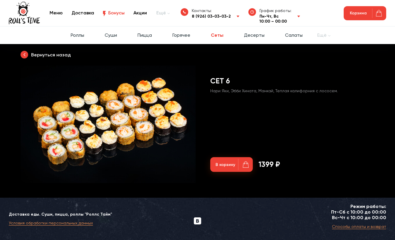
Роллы (77, 35)
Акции (140, 13)
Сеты (217, 35)
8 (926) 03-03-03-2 (211, 16)
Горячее (181, 35)
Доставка (83, 13)
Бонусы (116, 13)
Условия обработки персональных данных (51, 223)
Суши (111, 35)
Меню (56, 13)
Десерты (254, 35)
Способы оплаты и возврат (359, 226)
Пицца (145, 35)
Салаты (294, 35)
